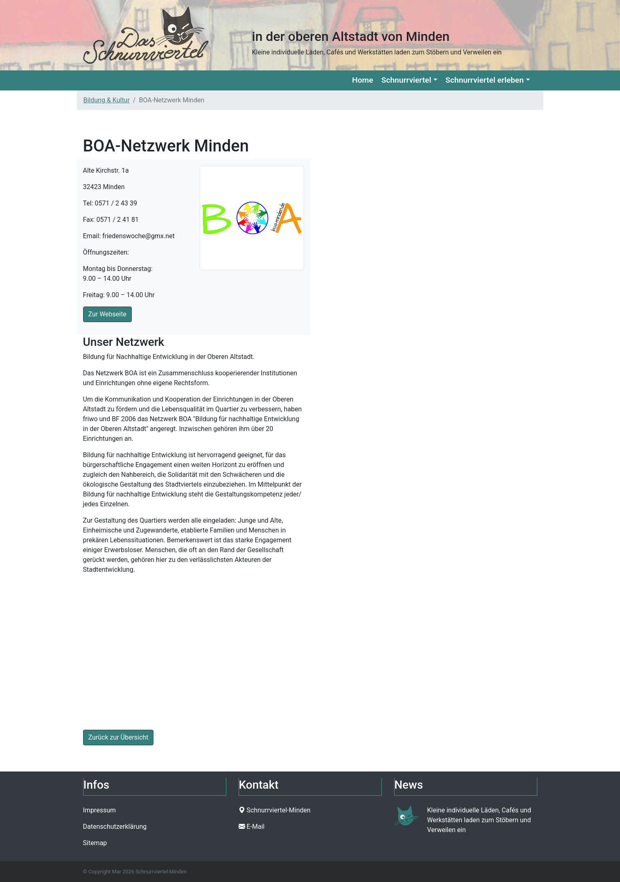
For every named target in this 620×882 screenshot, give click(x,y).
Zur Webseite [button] (107, 314)
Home (362, 80)
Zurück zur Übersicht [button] (118, 737)
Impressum (99, 810)
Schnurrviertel (406, 80)
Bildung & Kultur (106, 100)
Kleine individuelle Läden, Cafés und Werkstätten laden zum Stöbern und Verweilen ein (479, 820)
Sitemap (95, 843)
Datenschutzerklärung (115, 826)
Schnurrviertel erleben (485, 80)
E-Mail (255, 826)
